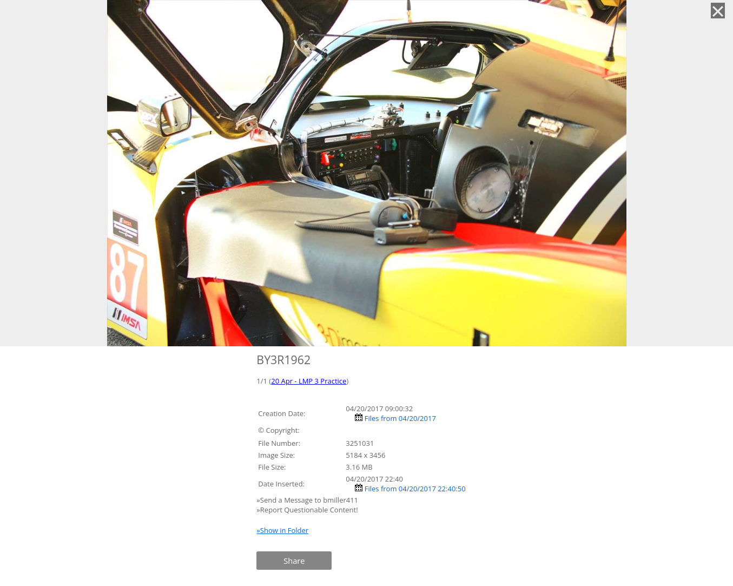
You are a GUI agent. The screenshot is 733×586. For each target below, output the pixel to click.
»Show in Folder (282, 530)
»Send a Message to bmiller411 (308, 500)
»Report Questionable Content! (307, 510)
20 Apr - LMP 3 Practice (308, 381)
